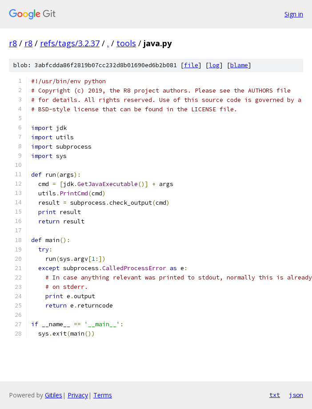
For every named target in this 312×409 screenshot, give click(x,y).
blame (239, 65)
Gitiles (53, 395)
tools (126, 43)
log (214, 65)
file (191, 65)
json (296, 395)
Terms (102, 395)
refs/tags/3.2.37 (70, 43)
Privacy (78, 395)
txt (274, 395)
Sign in (293, 14)
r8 (13, 43)
